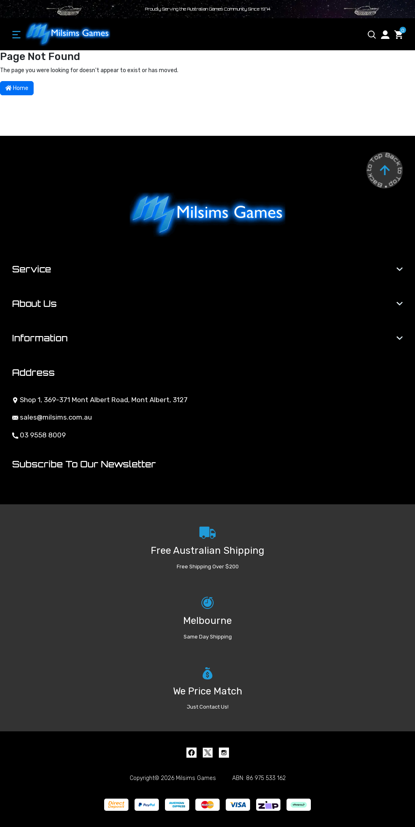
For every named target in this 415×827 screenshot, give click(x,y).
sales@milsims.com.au (52, 417)
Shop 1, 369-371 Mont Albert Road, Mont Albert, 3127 (100, 400)
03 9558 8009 (39, 435)
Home (16, 88)
